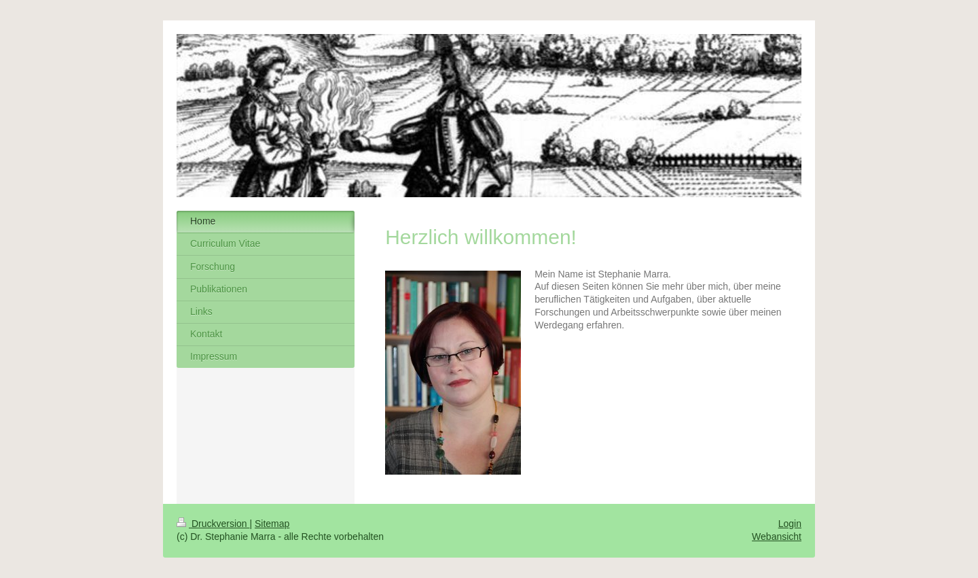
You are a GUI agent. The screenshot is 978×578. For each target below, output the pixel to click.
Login (789, 523)
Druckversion (213, 523)
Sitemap (272, 523)
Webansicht (776, 536)
